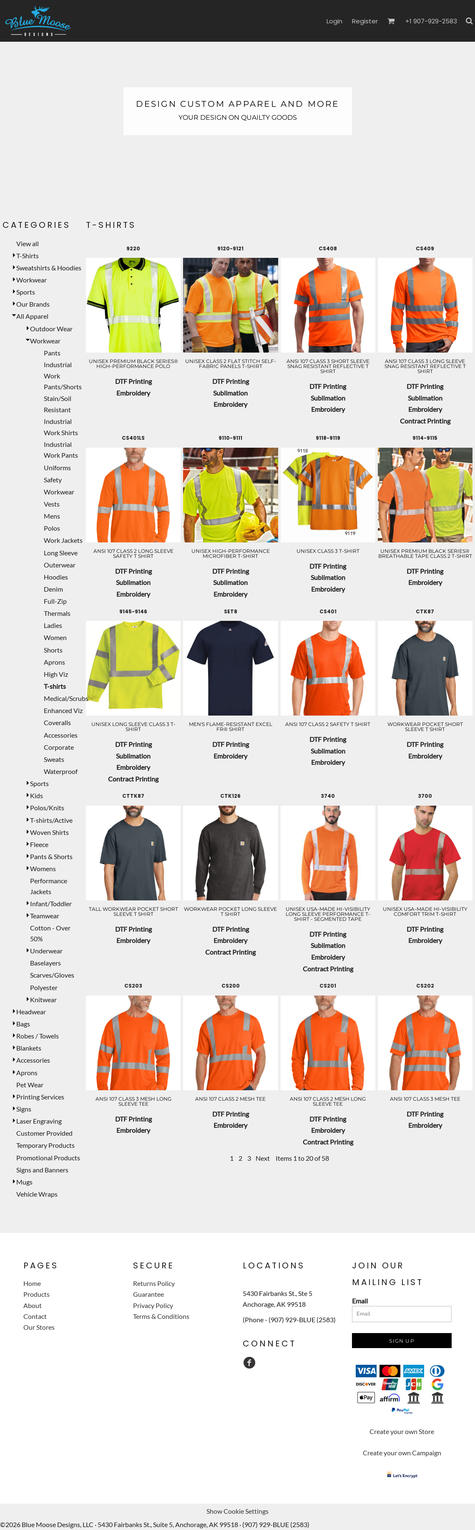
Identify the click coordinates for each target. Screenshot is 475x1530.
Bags (23, 1024)
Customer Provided (44, 1133)
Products (36, 1294)
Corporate (59, 747)
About (32, 1305)
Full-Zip (55, 601)
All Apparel (32, 316)
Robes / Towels (37, 1036)
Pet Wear (29, 1085)
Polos (52, 528)
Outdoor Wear (51, 329)
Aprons (54, 662)
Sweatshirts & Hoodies (48, 268)
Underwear (46, 951)
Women (55, 637)
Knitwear (43, 999)
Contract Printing (425, 421)
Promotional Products (48, 1158)
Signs (23, 1109)
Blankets (28, 1048)
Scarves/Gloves (52, 975)
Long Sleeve (61, 553)
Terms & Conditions (161, 1316)
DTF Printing (133, 381)
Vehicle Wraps (37, 1194)
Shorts (53, 650)
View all (27, 243)
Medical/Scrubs (66, 698)
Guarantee (148, 1294)
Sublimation (230, 393)
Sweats (54, 759)
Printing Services (40, 1097)
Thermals (57, 613)
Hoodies (56, 577)
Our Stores (39, 1327)
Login (334, 21)
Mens (52, 516)
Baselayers (45, 963)
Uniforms (57, 467)
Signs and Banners (42, 1170)
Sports (25, 292)
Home (32, 1283)
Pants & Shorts (51, 856)
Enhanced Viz (63, 710)
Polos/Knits (47, 808)
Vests (52, 504)
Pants (52, 353)
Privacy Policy (153, 1305)
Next (263, 1158)
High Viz (56, 674)
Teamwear (44, 916)
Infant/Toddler (51, 903)
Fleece (39, 844)
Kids (36, 795)
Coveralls (57, 722)
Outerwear (59, 565)
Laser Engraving (39, 1121)
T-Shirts (27, 256)
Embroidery (133, 393)
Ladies (53, 625)
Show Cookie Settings (237, 1511)
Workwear (31, 280)
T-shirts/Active (51, 820)
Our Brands (33, 304)
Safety (53, 480)
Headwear (31, 1012)
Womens (43, 868)
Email (360, 1301)
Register (365, 21)
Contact (35, 1316)
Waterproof (61, 771)
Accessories (61, 735)
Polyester (44, 987)
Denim (53, 589)
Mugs (24, 1182)
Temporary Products (45, 1145)
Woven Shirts (49, 832)
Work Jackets (63, 540)
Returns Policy (154, 1283)
